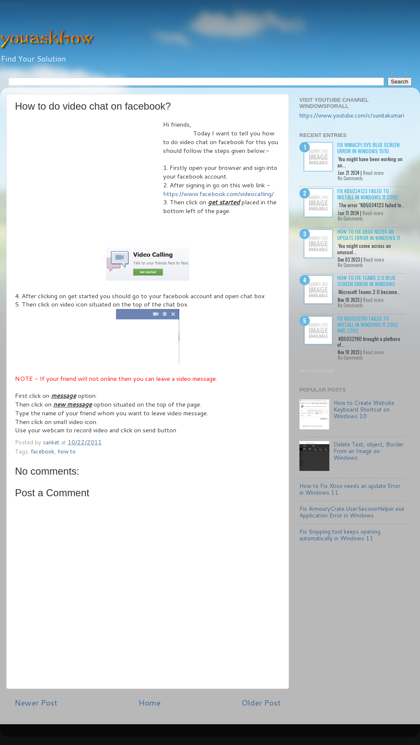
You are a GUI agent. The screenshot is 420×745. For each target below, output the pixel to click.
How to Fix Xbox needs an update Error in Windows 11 (368, 234)
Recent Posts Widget (316, 370)
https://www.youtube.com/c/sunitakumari (351, 115)
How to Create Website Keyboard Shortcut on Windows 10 (364, 409)
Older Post (261, 702)
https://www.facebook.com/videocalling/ (218, 193)
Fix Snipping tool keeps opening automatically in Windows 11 (339, 534)
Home (149, 702)
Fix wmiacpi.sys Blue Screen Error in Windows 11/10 (368, 147)
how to (67, 451)
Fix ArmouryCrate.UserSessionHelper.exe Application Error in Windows (351, 512)
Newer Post (36, 702)
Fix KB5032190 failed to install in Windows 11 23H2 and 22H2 (367, 324)
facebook (42, 451)
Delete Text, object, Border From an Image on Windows (369, 450)
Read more (373, 172)
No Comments (350, 178)
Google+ (12, 4)
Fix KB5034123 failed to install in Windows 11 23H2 (367, 193)
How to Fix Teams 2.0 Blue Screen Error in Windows (366, 280)
